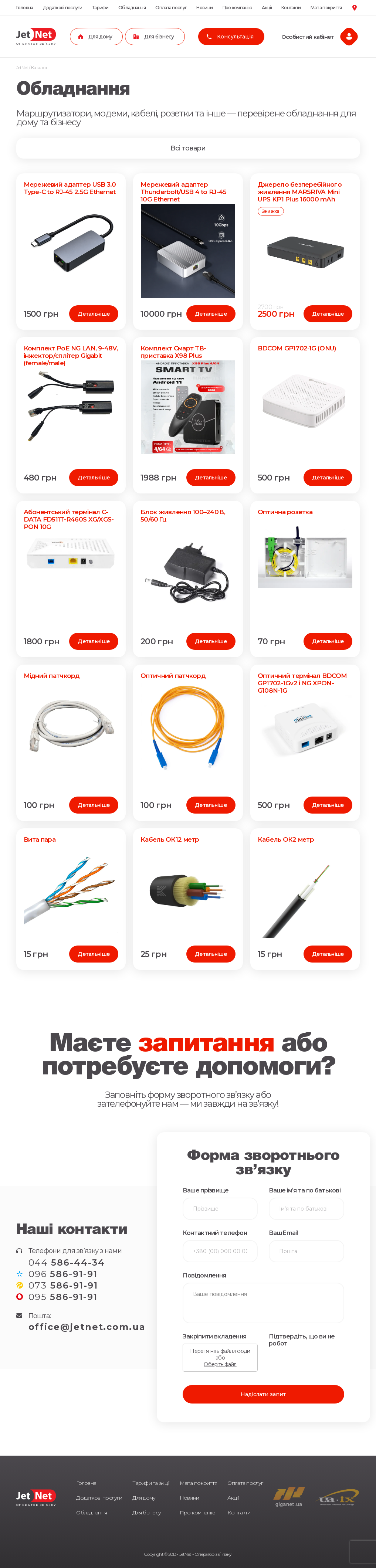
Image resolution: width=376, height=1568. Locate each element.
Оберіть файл (220, 1364)
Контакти (291, 7)
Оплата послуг (171, 7)
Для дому (143, 1497)
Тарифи (100, 7)
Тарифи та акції (150, 1483)
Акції (266, 7)
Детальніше (94, 313)
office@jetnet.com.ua (87, 1326)
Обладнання (132, 7)
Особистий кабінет (307, 36)
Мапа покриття (326, 7)
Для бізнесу (146, 1512)
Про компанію (237, 7)
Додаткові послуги (62, 7)
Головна (24, 7)
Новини (204, 7)
